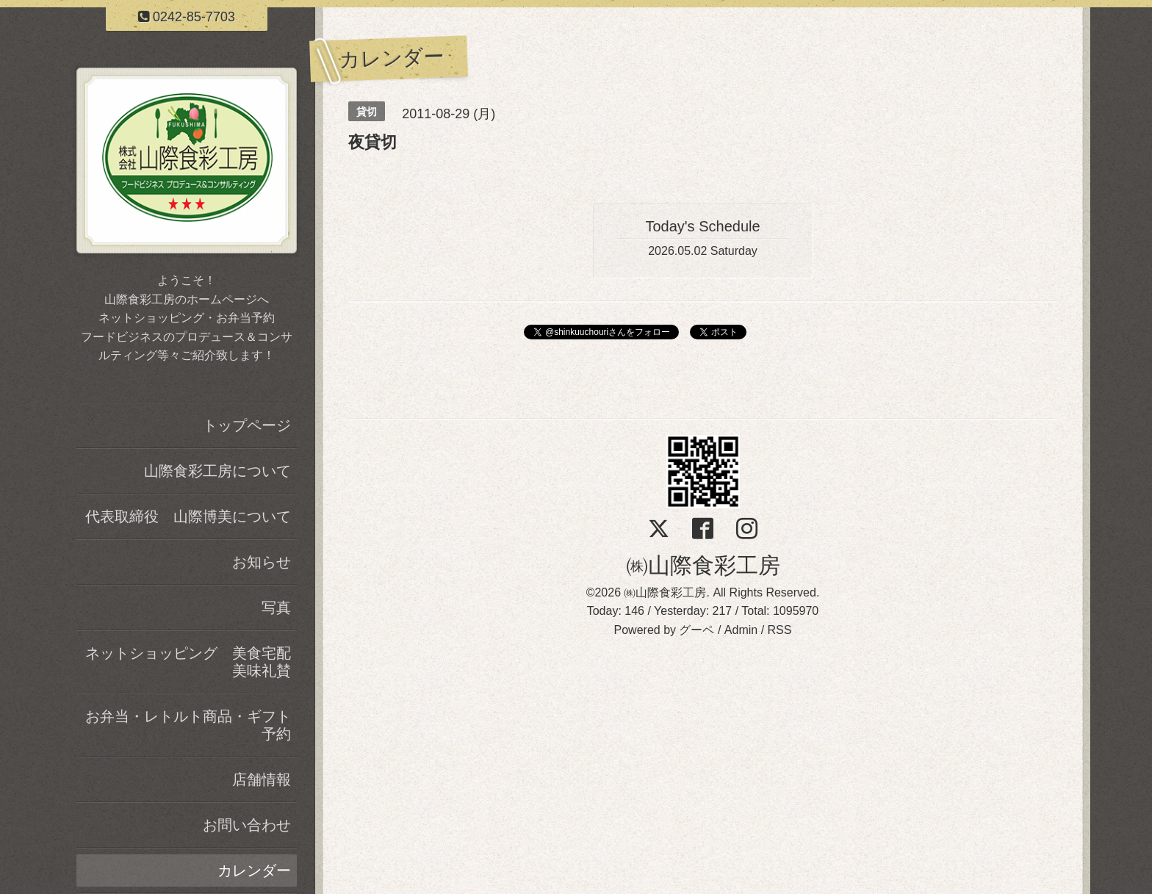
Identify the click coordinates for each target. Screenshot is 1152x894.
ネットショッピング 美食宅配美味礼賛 (188, 662)
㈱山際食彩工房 (703, 565)
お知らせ (261, 562)
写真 (276, 607)
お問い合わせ (247, 825)
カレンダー (254, 870)
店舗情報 (261, 779)
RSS (780, 630)
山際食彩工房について (217, 471)
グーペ (696, 630)
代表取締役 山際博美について (188, 516)
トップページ (247, 425)
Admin (740, 630)
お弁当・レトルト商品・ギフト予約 (188, 725)
